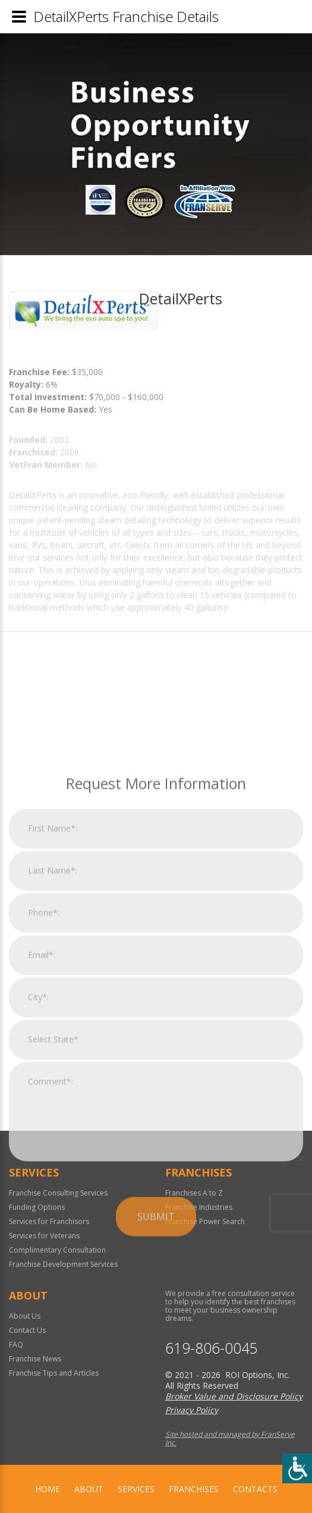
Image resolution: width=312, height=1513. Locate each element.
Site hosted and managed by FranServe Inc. (230, 1438)
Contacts (255, 1489)
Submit (156, 1347)
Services (136, 1489)
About (88, 1489)
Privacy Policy (191, 1410)
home (47, 1489)
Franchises (194, 1489)
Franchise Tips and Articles (54, 1373)
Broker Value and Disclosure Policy (233, 1396)
